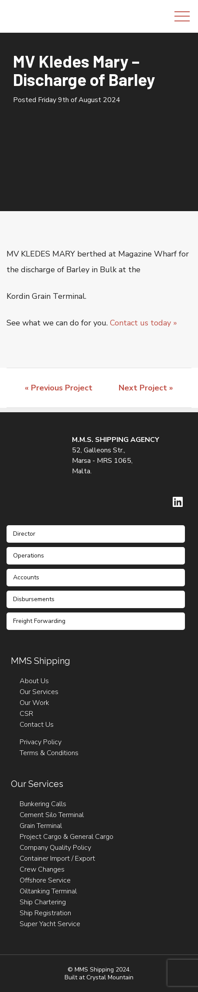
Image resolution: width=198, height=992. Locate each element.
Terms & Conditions (49, 753)
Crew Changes (42, 869)
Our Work (34, 703)
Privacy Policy (40, 742)
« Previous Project (58, 388)
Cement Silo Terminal (52, 815)
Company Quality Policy (55, 847)
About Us (34, 681)
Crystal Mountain (109, 977)
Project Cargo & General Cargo (66, 836)
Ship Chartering (43, 902)
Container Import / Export (57, 858)
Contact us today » (143, 323)
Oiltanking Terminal (48, 891)
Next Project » (146, 388)
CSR (26, 713)
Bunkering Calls (43, 804)
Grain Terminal (41, 826)
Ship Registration (45, 913)
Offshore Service (45, 880)
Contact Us (37, 724)
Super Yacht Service (50, 924)
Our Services (39, 692)
